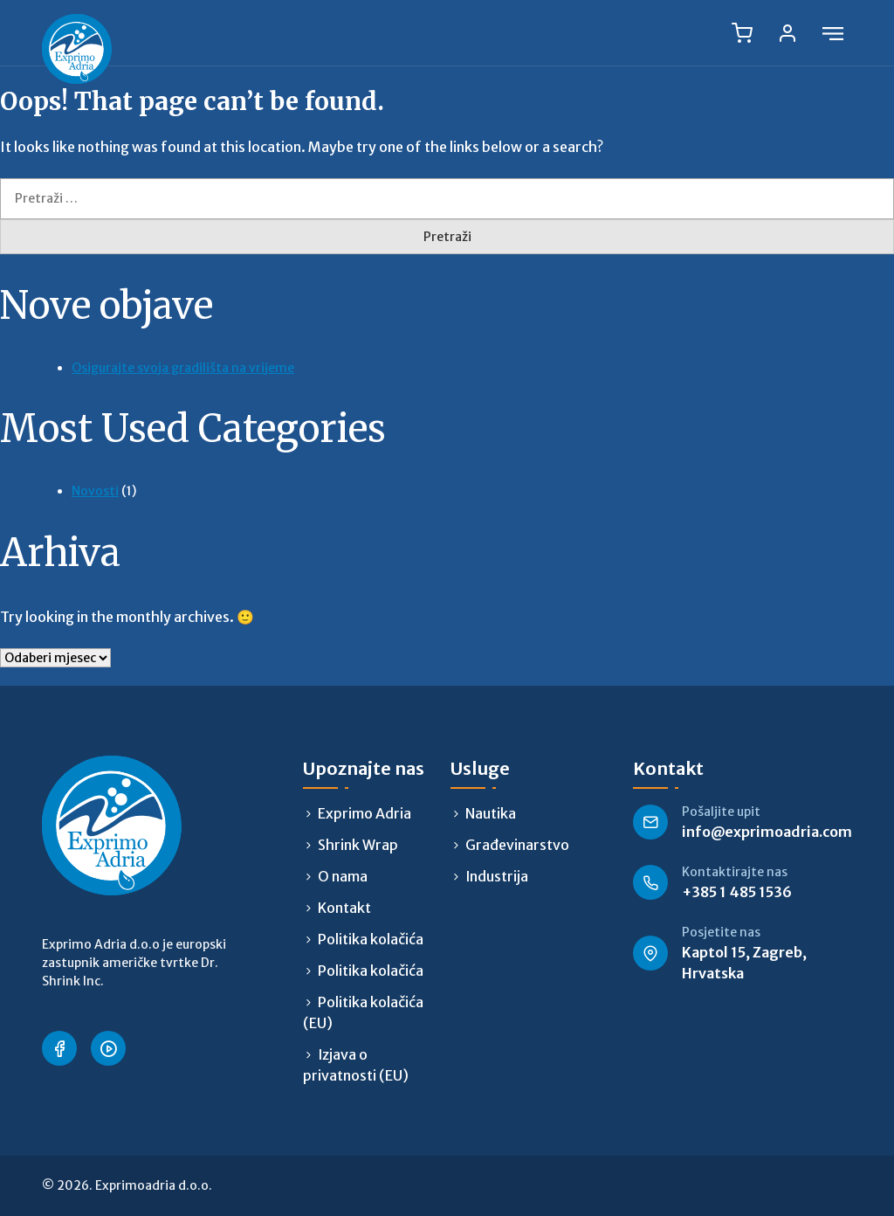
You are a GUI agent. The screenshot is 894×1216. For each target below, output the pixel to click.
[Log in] (787, 33)
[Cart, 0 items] (742, 33)
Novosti (95, 491)
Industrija (497, 876)
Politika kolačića (370, 939)
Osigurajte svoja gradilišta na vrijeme (183, 368)
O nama (343, 876)
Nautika (490, 813)
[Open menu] (833, 33)
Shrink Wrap (358, 844)
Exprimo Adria (364, 813)
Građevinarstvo (517, 844)
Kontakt (344, 907)
